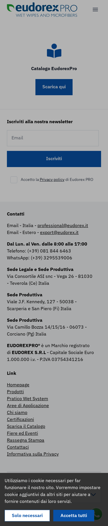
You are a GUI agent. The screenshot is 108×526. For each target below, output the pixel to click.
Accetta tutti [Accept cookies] (73, 516)
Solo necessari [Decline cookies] (27, 516)
